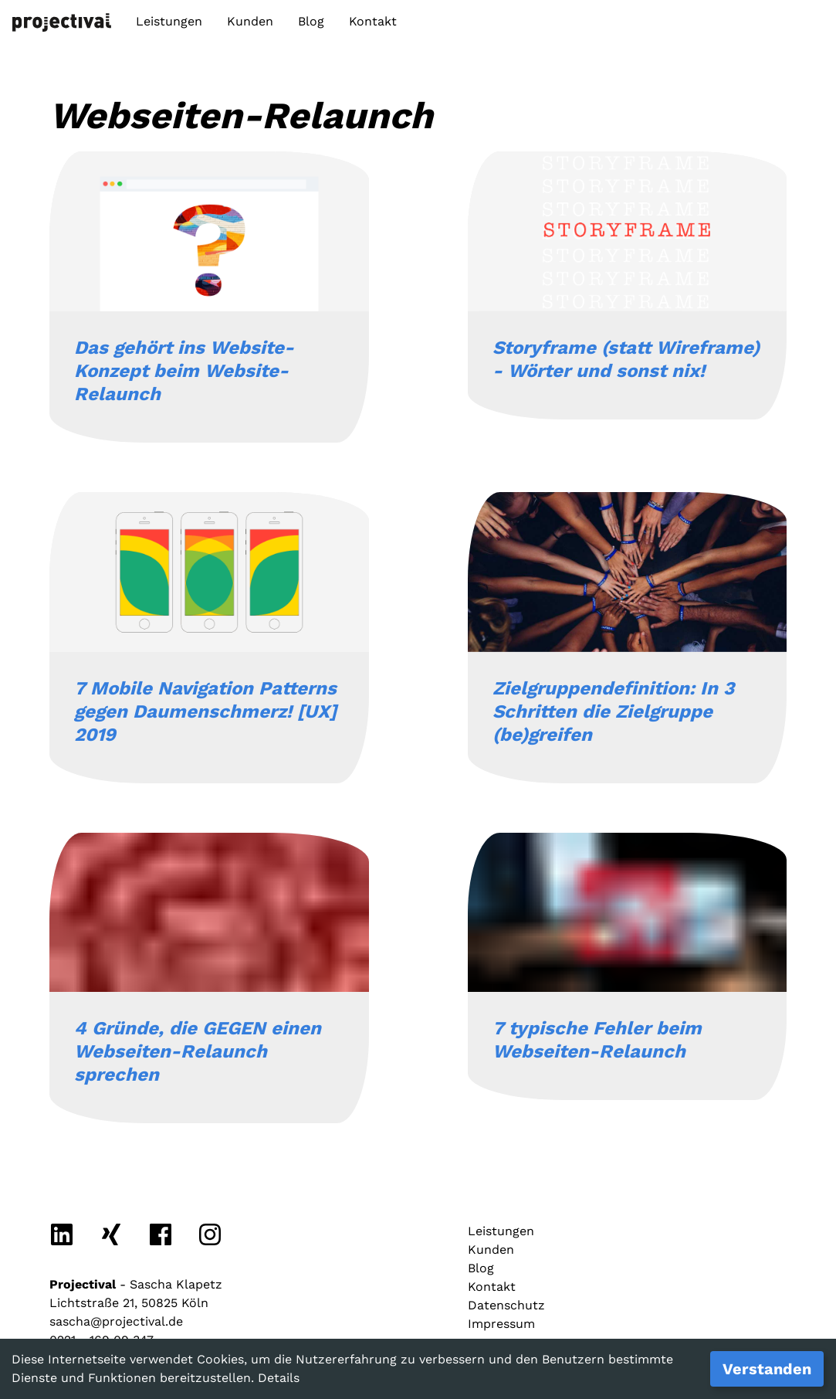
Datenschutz (506, 1305)
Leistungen (169, 21)
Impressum (501, 1323)
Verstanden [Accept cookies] (767, 1369)
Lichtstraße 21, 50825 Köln (128, 1302)
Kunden (250, 21)
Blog (311, 21)
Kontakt (373, 21)
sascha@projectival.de (116, 1321)
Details (279, 1377)
